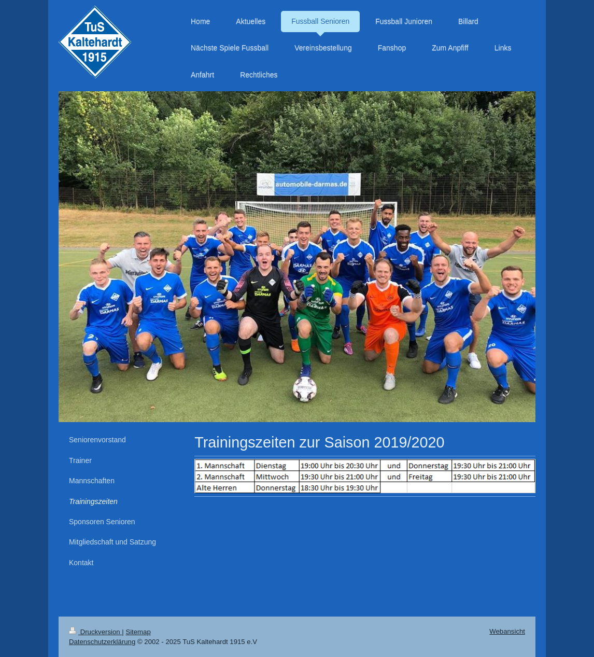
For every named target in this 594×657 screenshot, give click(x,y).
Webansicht (507, 631)
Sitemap (137, 632)
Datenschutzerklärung (102, 642)
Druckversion (95, 632)
